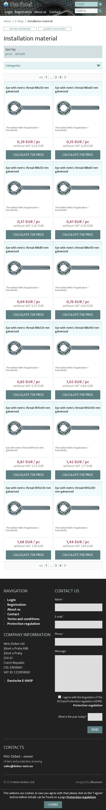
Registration (22, 12)
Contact (52, 12)
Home (7, 21)
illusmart (96, 781)
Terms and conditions (23, 618)
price (8, 53)
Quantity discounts (54, 28)
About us (39, 12)
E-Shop (19, 21)
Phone (59, 633)
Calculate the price (28, 154)
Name (59, 599)
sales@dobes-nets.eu (18, 766)
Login (8, 12)
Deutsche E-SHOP (20, 680)
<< (41, 77)
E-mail (59, 616)
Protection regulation (23, 623)
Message (60, 650)
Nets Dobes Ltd (23, 781)
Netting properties (20, 28)
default (20, 53)
